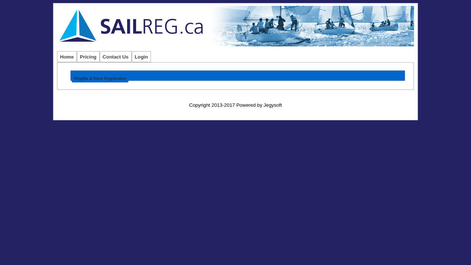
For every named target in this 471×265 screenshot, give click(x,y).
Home (67, 57)
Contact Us (115, 57)
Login (141, 57)
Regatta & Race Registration (100, 78)
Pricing (88, 57)
